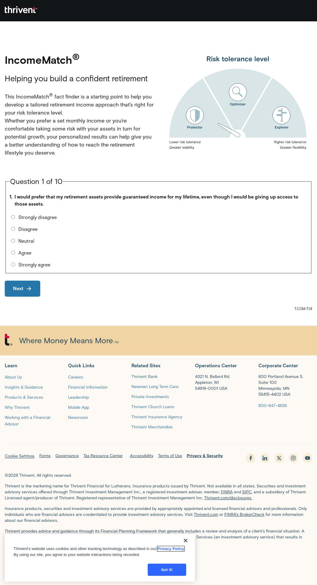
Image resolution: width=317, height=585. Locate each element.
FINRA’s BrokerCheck (244, 514)
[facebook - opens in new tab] (250, 458)
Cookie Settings (20, 456)
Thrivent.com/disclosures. (228, 497)
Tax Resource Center (103, 455)
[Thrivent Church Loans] (152, 406)
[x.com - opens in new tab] (279, 458)
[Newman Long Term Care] (154, 386)
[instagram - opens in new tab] (293, 458)
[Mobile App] (78, 407)
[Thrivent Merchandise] (152, 427)
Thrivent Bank (144, 376)
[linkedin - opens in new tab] (265, 458)
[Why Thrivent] (17, 407)
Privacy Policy (170, 562)
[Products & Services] (24, 397)
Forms (45, 455)
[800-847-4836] (272, 405)
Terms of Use (170, 455)
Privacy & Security (205, 455)
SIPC (247, 492)
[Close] (185, 554)
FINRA (227, 492)
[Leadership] (78, 397)
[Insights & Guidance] (24, 387)
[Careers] (75, 377)
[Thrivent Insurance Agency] (156, 416)
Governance (67, 455)
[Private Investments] (150, 396)
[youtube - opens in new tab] (307, 458)
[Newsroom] (78, 417)
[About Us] (13, 377)
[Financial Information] (87, 387)
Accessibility (141, 455)
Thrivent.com (206, 514)
